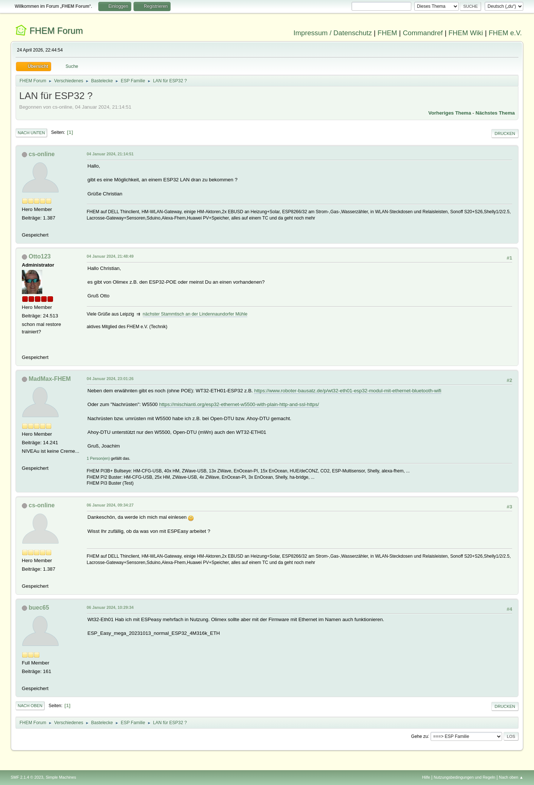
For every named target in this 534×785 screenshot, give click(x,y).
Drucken (505, 133)
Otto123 (40, 256)
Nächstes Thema (495, 113)
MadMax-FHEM (50, 379)
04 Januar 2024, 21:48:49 (110, 256)
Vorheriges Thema (449, 113)
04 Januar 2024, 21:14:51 (110, 154)
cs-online (42, 154)
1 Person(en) (98, 458)
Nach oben (30, 705)
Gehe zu (419, 736)
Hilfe (426, 777)
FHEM (387, 33)
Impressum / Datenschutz (332, 33)
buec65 (39, 607)
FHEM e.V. (505, 33)
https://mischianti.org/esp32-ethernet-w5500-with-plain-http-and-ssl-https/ (239, 404)
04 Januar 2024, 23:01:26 (110, 378)
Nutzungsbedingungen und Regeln (464, 777)
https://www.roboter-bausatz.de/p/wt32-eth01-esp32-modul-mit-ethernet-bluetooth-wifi (347, 390)
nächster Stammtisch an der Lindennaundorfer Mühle (195, 314)
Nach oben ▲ (511, 777)
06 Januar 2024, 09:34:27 (110, 505)
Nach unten (31, 133)
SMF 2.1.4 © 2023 (27, 777)
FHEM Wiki (465, 33)
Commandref (423, 33)
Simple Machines (61, 777)
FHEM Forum (56, 31)
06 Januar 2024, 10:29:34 (110, 607)
